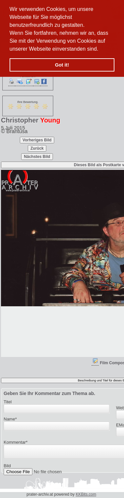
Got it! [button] (62, 65)
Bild (7, 467)
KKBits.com (86, 494)
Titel (8, 401)
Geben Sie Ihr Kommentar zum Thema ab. (49, 393)
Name (10, 419)
